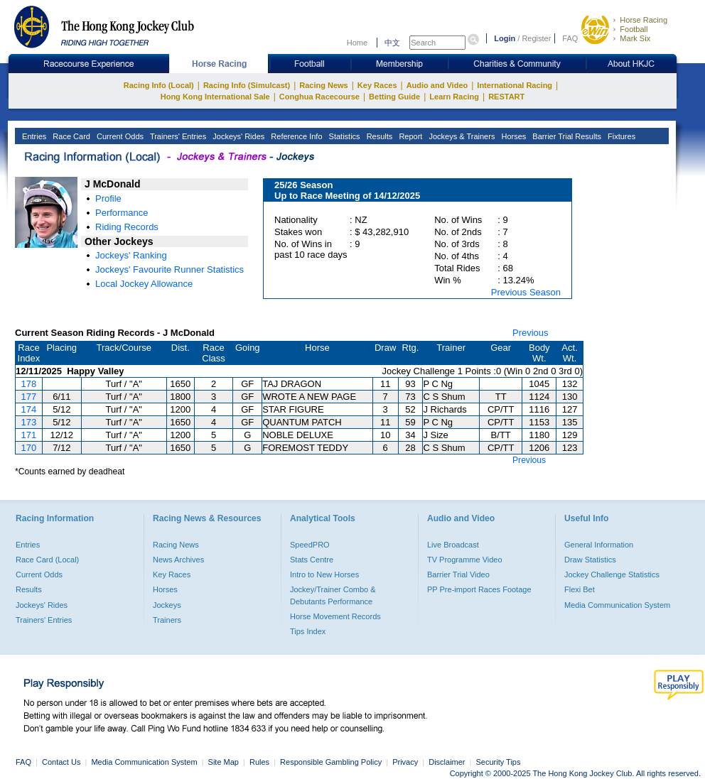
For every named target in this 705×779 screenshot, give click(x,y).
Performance (121, 212)
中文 (392, 42)
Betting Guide (394, 96)
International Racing (514, 85)
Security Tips (498, 762)
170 (29, 447)
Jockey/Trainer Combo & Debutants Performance (333, 595)
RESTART (506, 96)
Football (633, 29)
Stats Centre (311, 559)
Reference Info (295, 136)
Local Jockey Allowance (144, 283)
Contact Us (61, 762)
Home (357, 42)
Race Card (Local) (47, 559)
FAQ (570, 38)
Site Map (223, 762)
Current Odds (119, 136)
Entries (33, 136)
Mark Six (635, 38)
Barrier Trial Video (458, 574)
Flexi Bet (579, 589)
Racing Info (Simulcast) (246, 85)
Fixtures (620, 136)
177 (29, 396)
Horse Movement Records (335, 616)
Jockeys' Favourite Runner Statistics (169, 269)
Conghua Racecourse (319, 96)
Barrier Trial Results (565, 136)
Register (536, 38)
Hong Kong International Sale (215, 96)
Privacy (405, 762)
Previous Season (526, 292)
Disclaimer (447, 762)
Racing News (323, 85)
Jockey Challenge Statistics (612, 574)
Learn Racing (454, 96)
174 (29, 409)
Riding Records (126, 227)
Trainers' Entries (177, 136)
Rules (260, 762)
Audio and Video (437, 85)
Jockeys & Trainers (460, 136)
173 (29, 422)
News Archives (178, 559)
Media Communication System (617, 605)
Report (409, 136)
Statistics (343, 136)
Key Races (377, 85)
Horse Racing (643, 20)
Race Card (70, 136)
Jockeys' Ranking (131, 255)
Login (504, 38)
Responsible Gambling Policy (331, 762)
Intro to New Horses (324, 574)
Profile (108, 198)
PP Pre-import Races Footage (479, 589)
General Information (598, 544)
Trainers (167, 620)
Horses (512, 136)
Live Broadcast (453, 544)
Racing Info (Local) (159, 85)
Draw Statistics (590, 559)
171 (29, 435)
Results (379, 136)
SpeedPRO (310, 544)
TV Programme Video (464, 559)
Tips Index (307, 631)
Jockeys (167, 605)
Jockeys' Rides (237, 136)
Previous (530, 332)
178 (29, 383)
